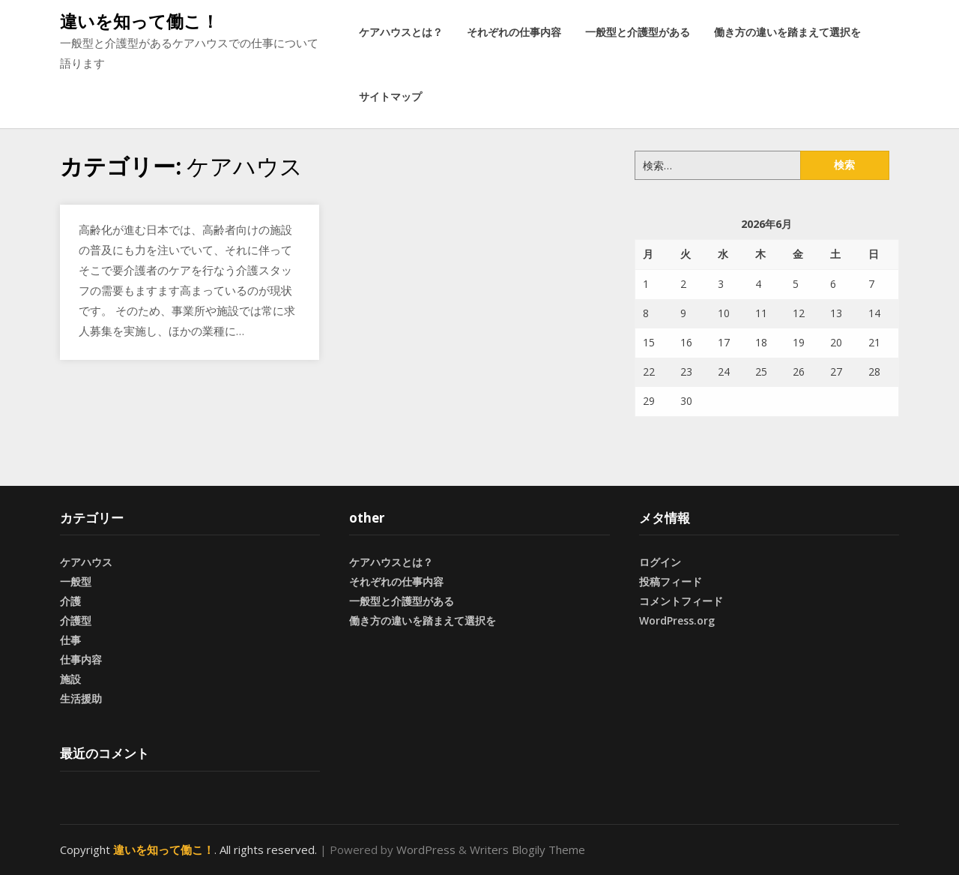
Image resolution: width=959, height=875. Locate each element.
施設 (70, 679)
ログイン (660, 562)
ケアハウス (86, 562)
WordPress (426, 849)
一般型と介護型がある (637, 32)
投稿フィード (670, 581)
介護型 (75, 620)
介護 (70, 601)
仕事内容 (81, 659)
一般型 (75, 581)
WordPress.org (677, 620)
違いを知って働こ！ (139, 21)
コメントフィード (681, 601)
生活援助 (81, 698)
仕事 (70, 640)
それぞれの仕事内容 (514, 32)
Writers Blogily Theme (527, 849)
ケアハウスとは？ (401, 32)
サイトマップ (390, 96)
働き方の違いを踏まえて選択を (787, 32)
